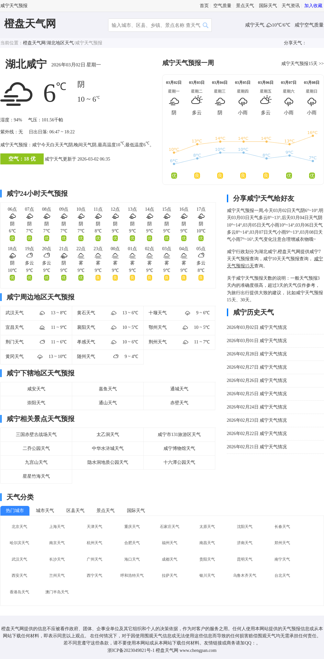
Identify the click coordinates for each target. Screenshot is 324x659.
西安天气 (19, 575)
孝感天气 (86, 342)
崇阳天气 (36, 402)
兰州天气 (57, 575)
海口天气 (132, 559)
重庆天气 (132, 526)
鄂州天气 (158, 327)
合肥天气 (132, 543)
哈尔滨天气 (19, 543)
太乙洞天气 (107, 434)
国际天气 (268, 5)
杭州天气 (94, 543)
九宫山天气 (36, 462)
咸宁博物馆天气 (179, 448)
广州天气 (94, 559)
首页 (204, 5)
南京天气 (57, 543)
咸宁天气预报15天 (299, 63)
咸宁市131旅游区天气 (179, 434)
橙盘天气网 (30, 23)
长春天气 (282, 526)
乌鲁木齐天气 (244, 575)
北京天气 (19, 526)
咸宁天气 (255, 25)
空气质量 (222, 5)
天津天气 (94, 526)
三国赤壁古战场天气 (36, 434)
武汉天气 (15, 312)
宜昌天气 (15, 327)
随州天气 (86, 356)
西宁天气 (94, 575)
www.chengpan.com (198, 650)
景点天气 (245, 5)
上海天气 (57, 526)
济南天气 (244, 543)
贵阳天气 (207, 559)
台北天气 (282, 575)
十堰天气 (158, 312)
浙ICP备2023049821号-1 (130, 650)
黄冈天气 (15, 356)
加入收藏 (313, 5)
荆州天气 (158, 342)
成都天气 (169, 559)
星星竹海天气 (36, 476)
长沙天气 (57, 559)
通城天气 (179, 388)
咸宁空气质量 (309, 25)
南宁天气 (282, 559)
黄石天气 (86, 312)
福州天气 (169, 543)
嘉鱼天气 (108, 388)
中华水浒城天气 (108, 448)
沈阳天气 (244, 526)
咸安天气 (36, 388)
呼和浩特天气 (132, 575)
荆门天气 (15, 342)
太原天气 (207, 526)
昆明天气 (244, 559)
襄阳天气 (86, 327)
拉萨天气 (169, 575)
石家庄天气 (169, 526)
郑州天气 (282, 543)
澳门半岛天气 (57, 592)
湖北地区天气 (60, 42)
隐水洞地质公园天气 (107, 462)
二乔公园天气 (36, 448)
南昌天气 (207, 543)
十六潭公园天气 (179, 462)
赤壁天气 (179, 402)
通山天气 (108, 402)
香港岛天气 (19, 592)
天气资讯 (291, 5)
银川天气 (207, 575)
